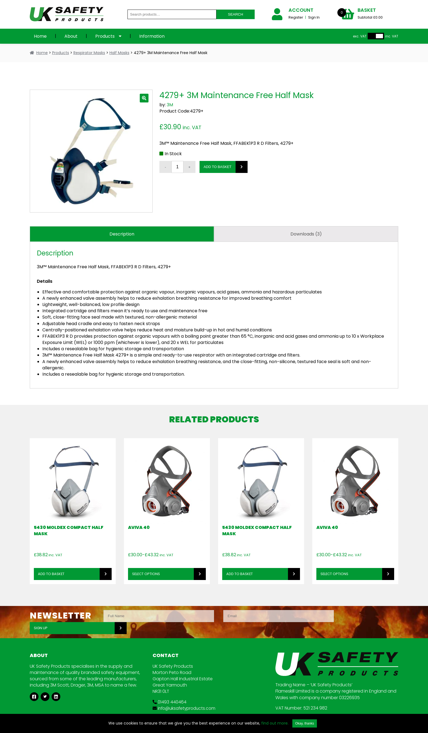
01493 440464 (170, 690)
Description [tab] (121, 234)
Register (296, 17)
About (71, 36)
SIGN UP (354, 616)
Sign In (314, 17)
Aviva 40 (139, 527)
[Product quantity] (177, 167)
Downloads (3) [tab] (306, 234)
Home (40, 36)
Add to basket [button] (51, 574)
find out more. (275, 723)
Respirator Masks (89, 52)
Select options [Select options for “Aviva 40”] (146, 574)
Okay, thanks (304, 723)
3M (170, 105)
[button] (144, 98)
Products (105, 36)
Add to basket (217, 167)
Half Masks (119, 52)
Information (152, 36)
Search (235, 14)
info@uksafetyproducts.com (186, 696)
